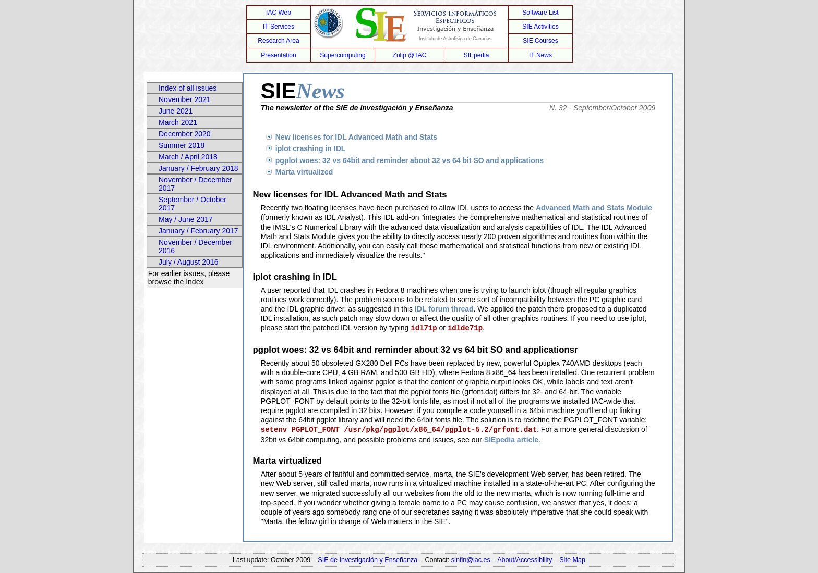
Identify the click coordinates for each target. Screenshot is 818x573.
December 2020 (185, 134)
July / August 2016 (188, 262)
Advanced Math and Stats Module (594, 208)
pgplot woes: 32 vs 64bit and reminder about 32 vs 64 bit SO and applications (409, 160)
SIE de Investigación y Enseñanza (367, 560)
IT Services (278, 26)
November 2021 (185, 99)
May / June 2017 (186, 219)
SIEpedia (476, 55)
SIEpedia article (511, 439)
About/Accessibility (525, 560)
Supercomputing (342, 55)
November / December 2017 (195, 184)
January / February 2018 (198, 168)
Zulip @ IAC (410, 55)
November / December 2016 (195, 246)
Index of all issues (187, 88)
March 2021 (178, 122)
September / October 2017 (192, 203)
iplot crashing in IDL (310, 148)
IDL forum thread (444, 309)
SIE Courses (540, 40)
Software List (540, 12)
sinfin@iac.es (470, 560)
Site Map (572, 560)
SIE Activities (540, 26)
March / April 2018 (188, 157)
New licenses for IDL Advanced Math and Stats (356, 137)
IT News (540, 55)
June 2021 (176, 111)
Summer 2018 (181, 145)
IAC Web (278, 12)
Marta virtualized (304, 172)
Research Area (278, 40)
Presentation (278, 55)
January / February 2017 (198, 231)
